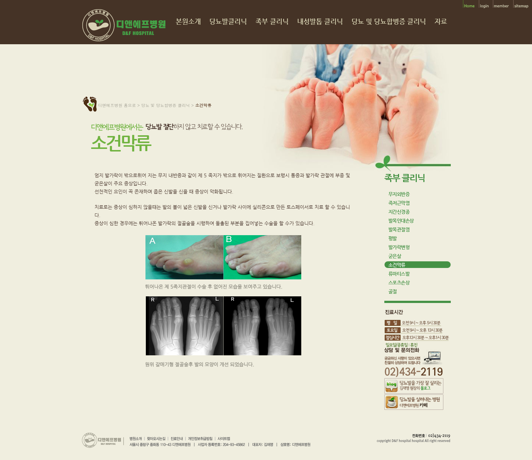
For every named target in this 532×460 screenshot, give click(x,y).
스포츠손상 (399, 282)
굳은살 (394, 256)
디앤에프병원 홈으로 (117, 105)
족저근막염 (399, 203)
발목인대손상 (401, 220)
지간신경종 (399, 212)
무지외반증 (399, 194)
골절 (392, 291)
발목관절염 (399, 229)
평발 (392, 238)
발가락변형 (399, 247)
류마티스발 (399, 273)
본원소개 (188, 21)
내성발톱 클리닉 (320, 21)
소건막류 (396, 265)
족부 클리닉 (272, 21)
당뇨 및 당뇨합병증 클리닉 (388, 21)
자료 (441, 21)
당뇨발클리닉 (228, 21)
